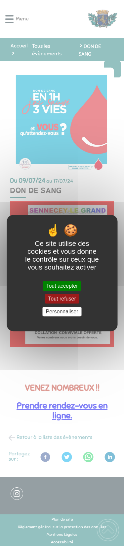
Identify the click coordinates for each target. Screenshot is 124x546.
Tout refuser (62, 299)
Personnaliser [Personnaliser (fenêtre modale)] (62, 311)
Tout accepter (62, 286)
